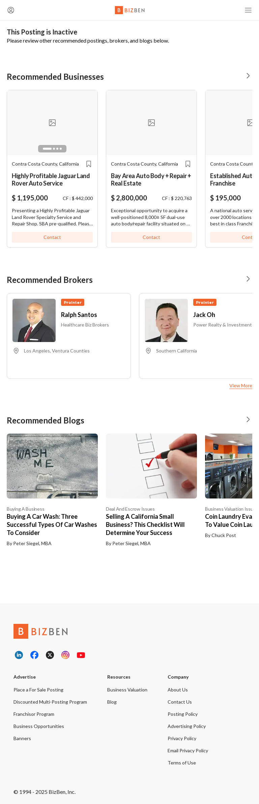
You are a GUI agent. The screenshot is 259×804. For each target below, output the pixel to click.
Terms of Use (182, 762)
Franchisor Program (33, 714)
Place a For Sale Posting (38, 689)
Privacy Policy (182, 738)
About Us (178, 689)
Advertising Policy (187, 726)
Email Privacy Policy (188, 750)
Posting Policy (183, 714)
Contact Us (180, 702)
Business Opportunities (38, 726)
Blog (112, 702)
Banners (22, 738)
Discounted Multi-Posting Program (50, 702)
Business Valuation (127, 689)
